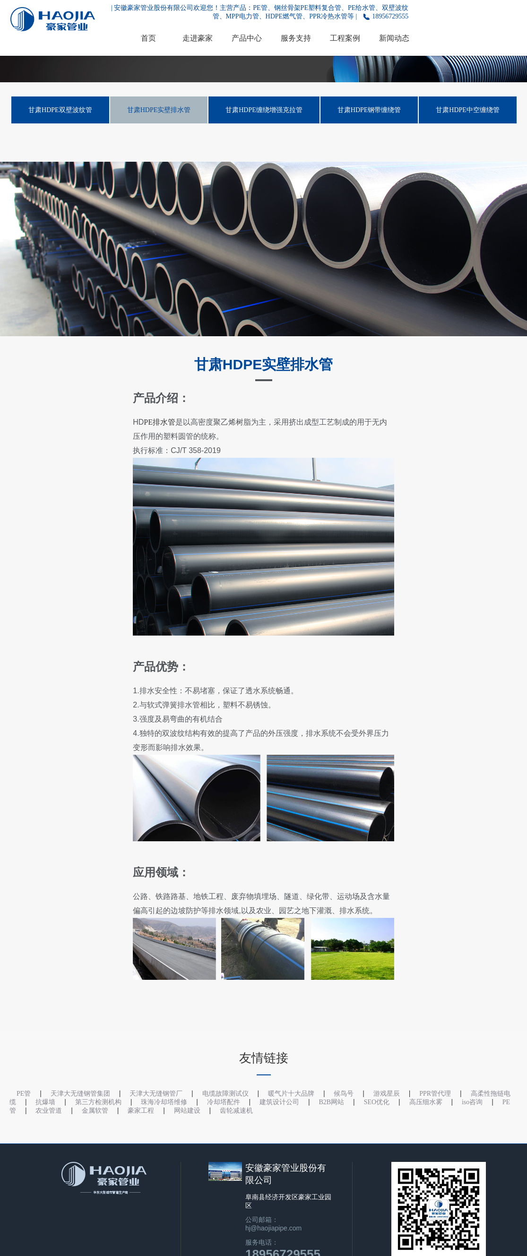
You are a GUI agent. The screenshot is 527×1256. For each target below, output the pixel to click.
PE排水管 (159, 422)
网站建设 (187, 1110)
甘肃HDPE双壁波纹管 (60, 109)
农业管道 (48, 1110)
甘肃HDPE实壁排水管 (159, 109)
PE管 (24, 1093)
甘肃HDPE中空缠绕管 (468, 109)
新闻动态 (394, 38)
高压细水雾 (425, 1102)
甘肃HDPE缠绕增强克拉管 (263, 109)
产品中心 (247, 38)
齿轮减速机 (236, 1110)
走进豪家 (197, 38)
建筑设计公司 (279, 1102)
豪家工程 (141, 1110)
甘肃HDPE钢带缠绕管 (369, 109)
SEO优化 (376, 1102)
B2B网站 (332, 1102)
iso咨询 (472, 1102)
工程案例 (345, 38)
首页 (148, 38)
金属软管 (95, 1110)
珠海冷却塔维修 (164, 1102)
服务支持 (296, 38)
